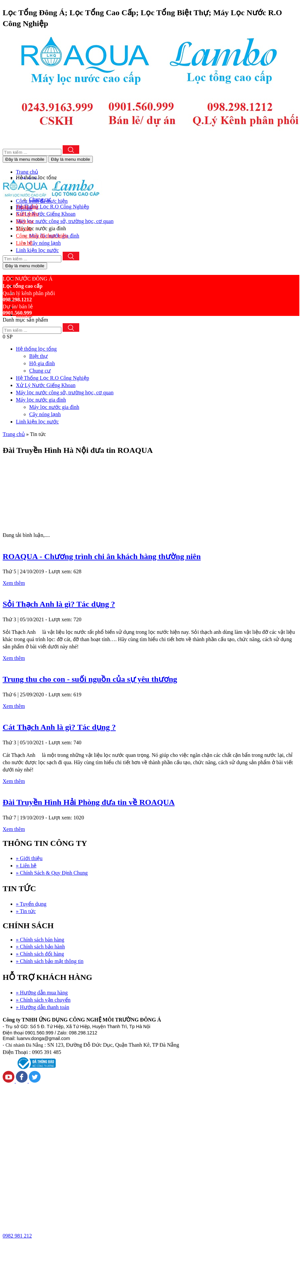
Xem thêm (14, 583)
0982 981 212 (17, 1236)
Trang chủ (14, 434)
